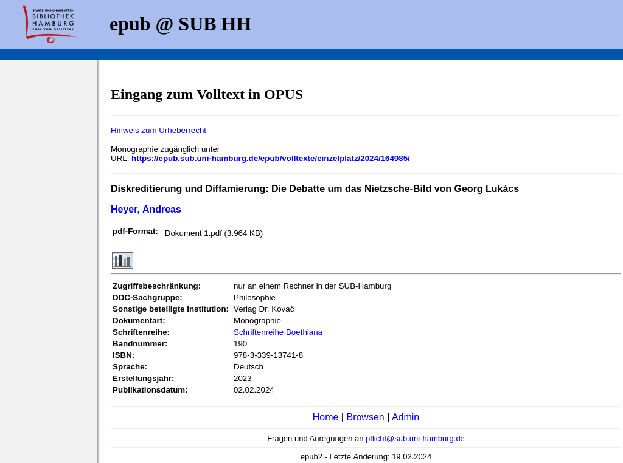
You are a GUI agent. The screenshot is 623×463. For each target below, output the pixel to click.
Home (326, 417)
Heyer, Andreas (146, 209)
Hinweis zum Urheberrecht (158, 130)
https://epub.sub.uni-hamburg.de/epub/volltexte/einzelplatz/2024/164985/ (270, 158)
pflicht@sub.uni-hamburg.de (415, 438)
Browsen (365, 417)
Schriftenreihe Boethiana (278, 332)
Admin (405, 417)
